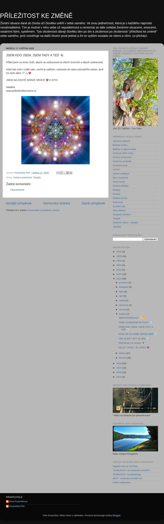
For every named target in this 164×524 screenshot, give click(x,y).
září (121, 296)
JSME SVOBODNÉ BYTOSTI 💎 (135, 322)
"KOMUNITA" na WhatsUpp (127, 474)
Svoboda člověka (121, 214)
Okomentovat (17, 189)
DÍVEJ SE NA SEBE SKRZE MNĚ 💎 (138, 334)
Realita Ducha (120, 198)
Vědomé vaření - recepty (125, 222)
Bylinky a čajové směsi (124, 149)
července (124, 305)
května (123, 314)
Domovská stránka (56, 203)
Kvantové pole (120, 165)
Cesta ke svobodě (122, 161)
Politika (116, 190)
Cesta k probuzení (22, 177)
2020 (119, 278)
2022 (119, 269)
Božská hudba (120, 145)
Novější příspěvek (19, 203)
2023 (119, 265)
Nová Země (119, 181)
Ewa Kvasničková (18, 501)
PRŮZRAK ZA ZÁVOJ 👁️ (132, 343)
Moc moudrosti (120, 177)
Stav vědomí (119, 210)
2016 (119, 372)
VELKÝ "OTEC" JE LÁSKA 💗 (134, 347)
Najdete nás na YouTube (125, 466)
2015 (119, 377)
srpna (122, 300)
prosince (123, 282)
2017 (119, 368)
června (123, 309)
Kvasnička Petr (17, 506)
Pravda (116, 194)
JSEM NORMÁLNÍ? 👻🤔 (132, 318)
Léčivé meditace (121, 173)
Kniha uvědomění (122, 482)
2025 (119, 256)
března (123, 357)
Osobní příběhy (120, 186)
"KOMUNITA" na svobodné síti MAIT (131, 470)
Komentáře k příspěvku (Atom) (43, 210)
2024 (119, 260)
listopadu (124, 287)
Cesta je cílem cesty (123, 153)
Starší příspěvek (93, 203)
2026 (119, 251)
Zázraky (117, 226)
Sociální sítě (119, 206)
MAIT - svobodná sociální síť (127, 478)
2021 (119, 274)
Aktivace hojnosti (121, 141)
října (121, 291)
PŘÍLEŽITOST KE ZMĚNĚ (36, 15)
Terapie (37, 177)
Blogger (116, 515)
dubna (122, 353)
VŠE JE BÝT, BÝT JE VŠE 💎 (134, 338)
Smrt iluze (118, 202)
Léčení (116, 169)
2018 (119, 363)
